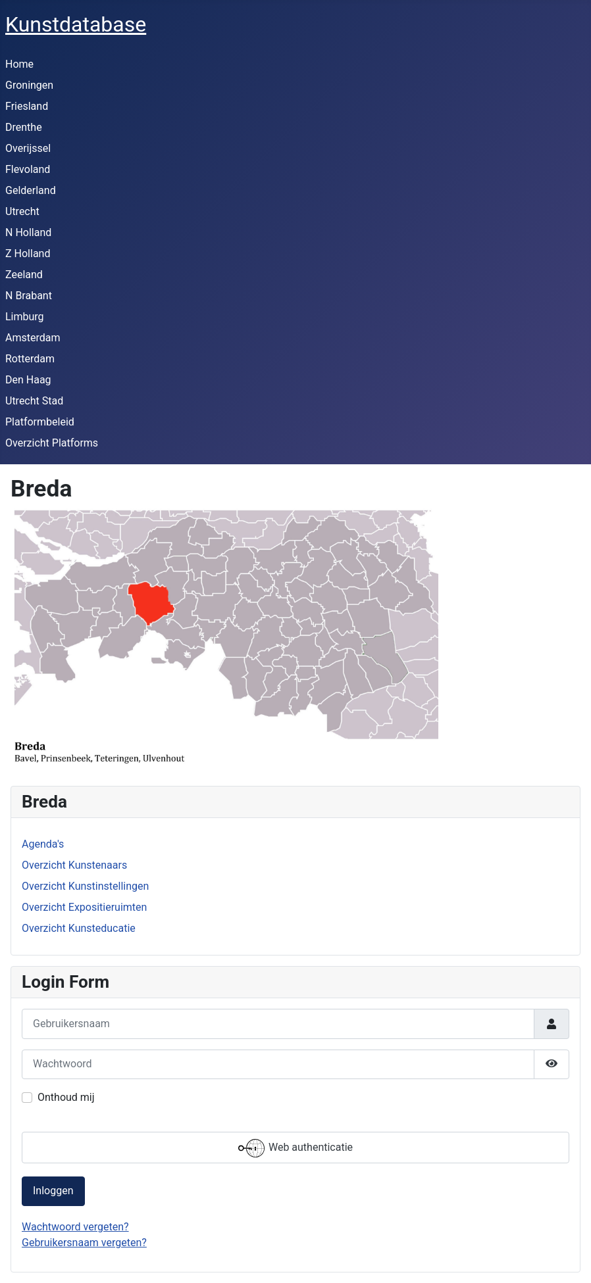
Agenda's (43, 844)
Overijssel (28, 148)
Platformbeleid (39, 422)
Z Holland (27, 253)
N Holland (28, 232)
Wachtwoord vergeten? (75, 1227)
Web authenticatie (295, 1148)
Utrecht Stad (34, 401)
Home (19, 64)
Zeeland (24, 274)
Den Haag (28, 380)
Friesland (26, 106)
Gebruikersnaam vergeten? (84, 1242)
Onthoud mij (66, 1097)
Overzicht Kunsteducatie (79, 928)
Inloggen (53, 1190)
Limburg (24, 316)
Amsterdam (32, 337)
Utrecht (22, 211)
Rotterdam (30, 358)
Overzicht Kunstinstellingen (85, 886)
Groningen (29, 85)
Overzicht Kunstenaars (74, 865)
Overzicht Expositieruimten (84, 907)
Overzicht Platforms (51, 443)
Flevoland (27, 169)
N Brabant (28, 295)
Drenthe (23, 127)
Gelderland (30, 190)
